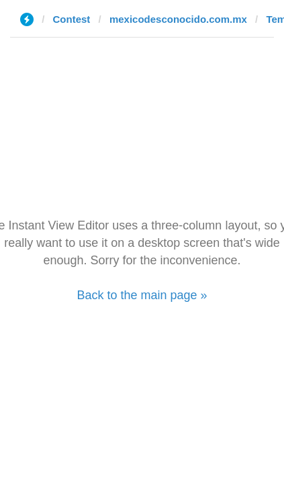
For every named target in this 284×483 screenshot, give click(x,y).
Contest (72, 19)
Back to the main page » (142, 295)
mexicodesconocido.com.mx (178, 19)
